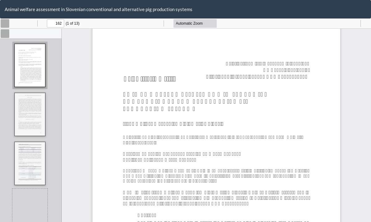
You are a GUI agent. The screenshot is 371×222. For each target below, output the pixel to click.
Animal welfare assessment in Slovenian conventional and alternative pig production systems (98, 9)
